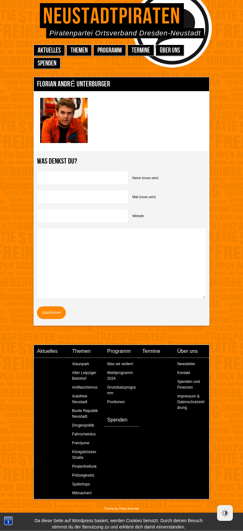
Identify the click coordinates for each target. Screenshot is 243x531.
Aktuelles (49, 50)
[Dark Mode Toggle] (225, 513)
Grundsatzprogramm (121, 390)
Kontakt (183, 373)
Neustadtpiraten (112, 16)
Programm (109, 50)
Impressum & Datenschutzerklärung (190, 402)
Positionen (116, 402)
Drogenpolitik (83, 425)
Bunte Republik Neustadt (85, 414)
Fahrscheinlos (84, 434)
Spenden (47, 63)
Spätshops (81, 484)
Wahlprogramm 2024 (120, 376)
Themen (79, 50)
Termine (141, 50)
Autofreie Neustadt (79, 399)
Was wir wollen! (120, 364)
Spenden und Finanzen (188, 384)
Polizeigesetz (83, 475)
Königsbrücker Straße (84, 455)
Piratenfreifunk (84, 466)
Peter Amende (129, 508)
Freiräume (81, 443)
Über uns (170, 50)
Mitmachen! (82, 493)
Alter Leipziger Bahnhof (84, 376)
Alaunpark (80, 364)
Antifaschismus (85, 387)
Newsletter (186, 364)
